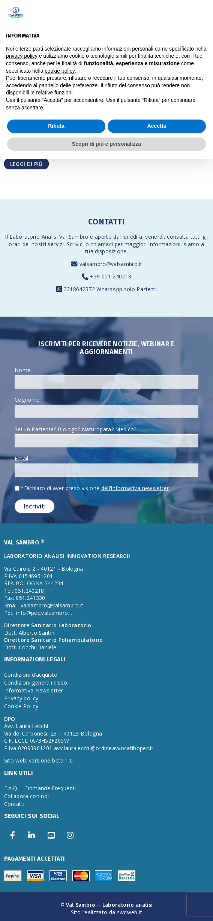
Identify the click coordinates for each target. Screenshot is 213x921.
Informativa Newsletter (33, 690)
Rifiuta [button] (56, 126)
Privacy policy (21, 698)
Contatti (14, 803)
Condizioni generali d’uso (36, 682)
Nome (22, 370)
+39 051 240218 (110, 276)
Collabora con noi (26, 796)
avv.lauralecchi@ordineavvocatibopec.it (103, 748)
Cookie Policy (21, 706)
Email (21, 458)
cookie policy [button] (60, 71)
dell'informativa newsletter (135, 488)
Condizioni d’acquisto (31, 674)
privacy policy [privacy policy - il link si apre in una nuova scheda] (22, 56)
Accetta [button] (156, 126)
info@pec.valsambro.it (44, 612)
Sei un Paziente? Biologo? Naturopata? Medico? (75, 429)
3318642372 (80, 289)
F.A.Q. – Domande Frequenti (40, 788)
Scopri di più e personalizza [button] (106, 144)
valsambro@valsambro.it (111, 264)
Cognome (27, 399)
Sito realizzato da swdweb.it (106, 912)
